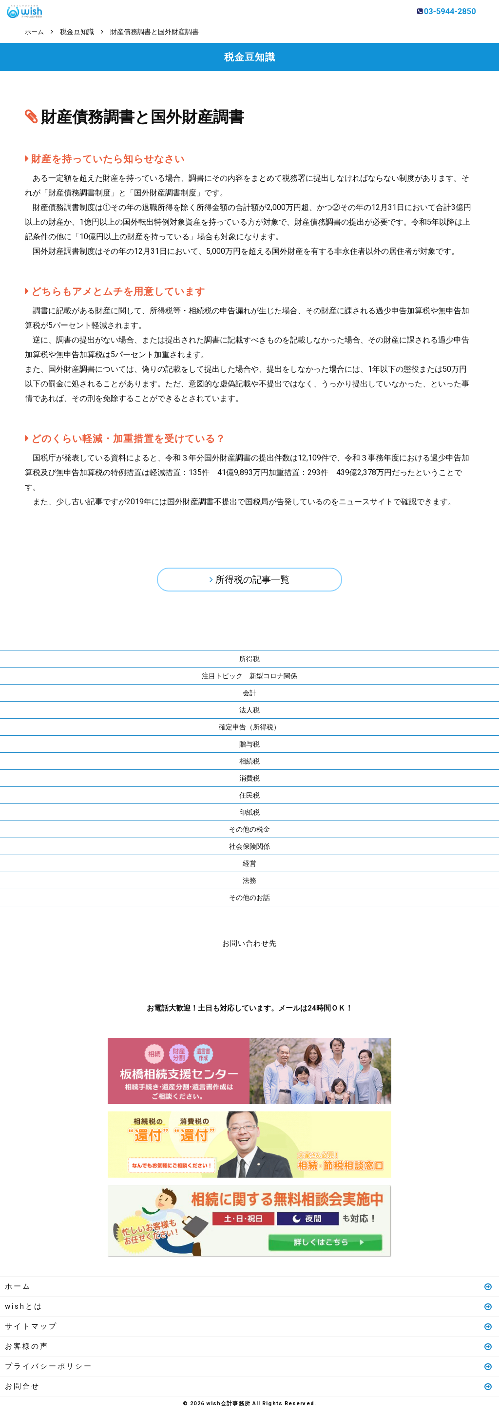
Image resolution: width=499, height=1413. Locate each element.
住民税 (249, 797)
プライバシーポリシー (249, 1368)
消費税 (249, 780)
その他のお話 (249, 899)
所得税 (249, 661)
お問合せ (249, 1388)
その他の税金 (249, 831)
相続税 (249, 763)
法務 (249, 882)
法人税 (249, 712)
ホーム (249, 1288)
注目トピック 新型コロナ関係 (249, 678)
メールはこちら (278, 975)
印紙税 (249, 814)
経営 (249, 865)
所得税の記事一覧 (252, 580)
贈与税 (249, 746)
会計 (249, 695)
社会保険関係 (249, 848)
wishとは (249, 1308)
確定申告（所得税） (249, 729)
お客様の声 (249, 1348)
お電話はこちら (220, 975)
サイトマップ (249, 1328)
